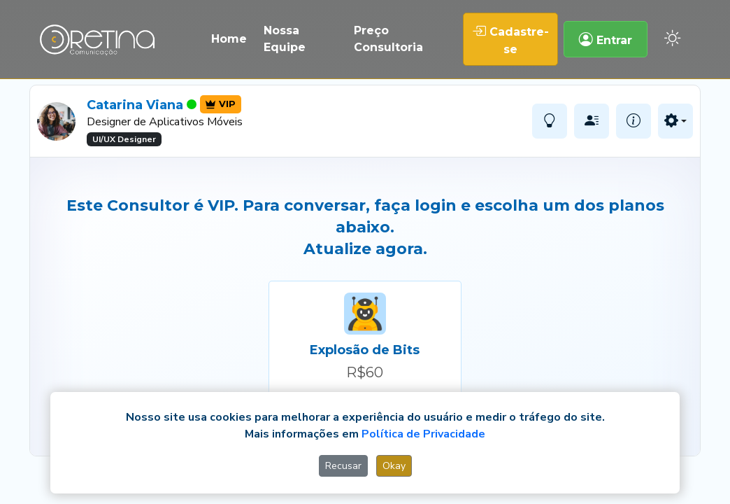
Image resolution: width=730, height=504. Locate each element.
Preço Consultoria (388, 39)
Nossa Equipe (285, 39)
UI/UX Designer (124, 139)
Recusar (343, 465)
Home (229, 39)
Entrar (605, 39)
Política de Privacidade (423, 434)
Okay (394, 465)
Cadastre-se (510, 39)
